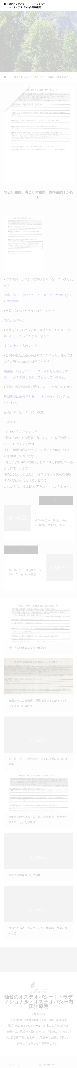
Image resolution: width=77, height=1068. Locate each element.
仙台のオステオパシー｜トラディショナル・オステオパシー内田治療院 (24, 6)
